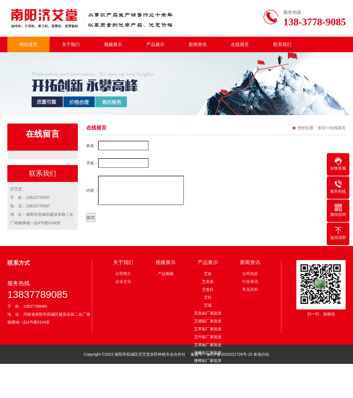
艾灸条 (208, 281)
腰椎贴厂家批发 (208, 360)
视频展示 (113, 44)
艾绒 (208, 305)
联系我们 (282, 44)
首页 (321, 128)
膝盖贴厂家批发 (208, 392)
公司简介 (123, 274)
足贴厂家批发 (208, 376)
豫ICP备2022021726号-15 (229, 354)
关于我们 (71, 44)
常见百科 (250, 289)
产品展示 (155, 44)
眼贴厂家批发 (208, 368)
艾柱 (208, 297)
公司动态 (250, 274)
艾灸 (208, 274)
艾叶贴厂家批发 (208, 337)
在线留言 (240, 44)
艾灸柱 (208, 289)
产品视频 (165, 274)
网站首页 (28, 44)
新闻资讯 (198, 44)
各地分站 (261, 354)
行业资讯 (250, 281)
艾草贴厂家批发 (208, 329)
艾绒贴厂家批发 (208, 321)
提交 (91, 217)
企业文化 (123, 281)
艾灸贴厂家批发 (208, 313)
